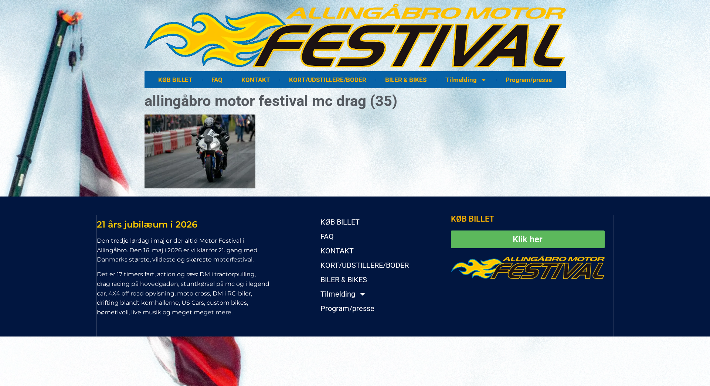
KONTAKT (255, 79)
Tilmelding (466, 80)
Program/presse (529, 79)
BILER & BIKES (406, 79)
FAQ (216, 79)
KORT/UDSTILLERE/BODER (327, 79)
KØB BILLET (175, 79)
